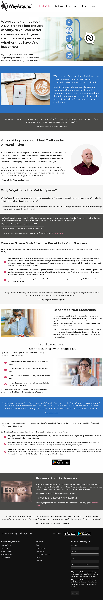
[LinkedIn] (31, 533)
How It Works (6, 545)
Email (73, 558)
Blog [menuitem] (68, 6)
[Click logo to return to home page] (17, 11)
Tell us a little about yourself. (79, 565)
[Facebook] (21, 533)
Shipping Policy (6, 554)
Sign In (38, 545)
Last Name (74, 552)
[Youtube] (25, 533)
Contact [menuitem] (75, 6)
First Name (74, 545)
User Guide (40, 551)
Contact (39, 561)
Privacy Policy (6, 551)
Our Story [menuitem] (59, 6)
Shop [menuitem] (92, 6)
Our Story (4, 548)
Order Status (40, 548)
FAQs (38, 558)
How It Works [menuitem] (44, 6)
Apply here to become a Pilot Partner (22, 228)
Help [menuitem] (84, 6)
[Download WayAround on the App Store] (42, 462)
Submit (75, 593)
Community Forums (43, 554)
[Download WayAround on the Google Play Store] (61, 462)
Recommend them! (58, 233)
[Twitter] (16, 533)
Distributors (5, 558)
